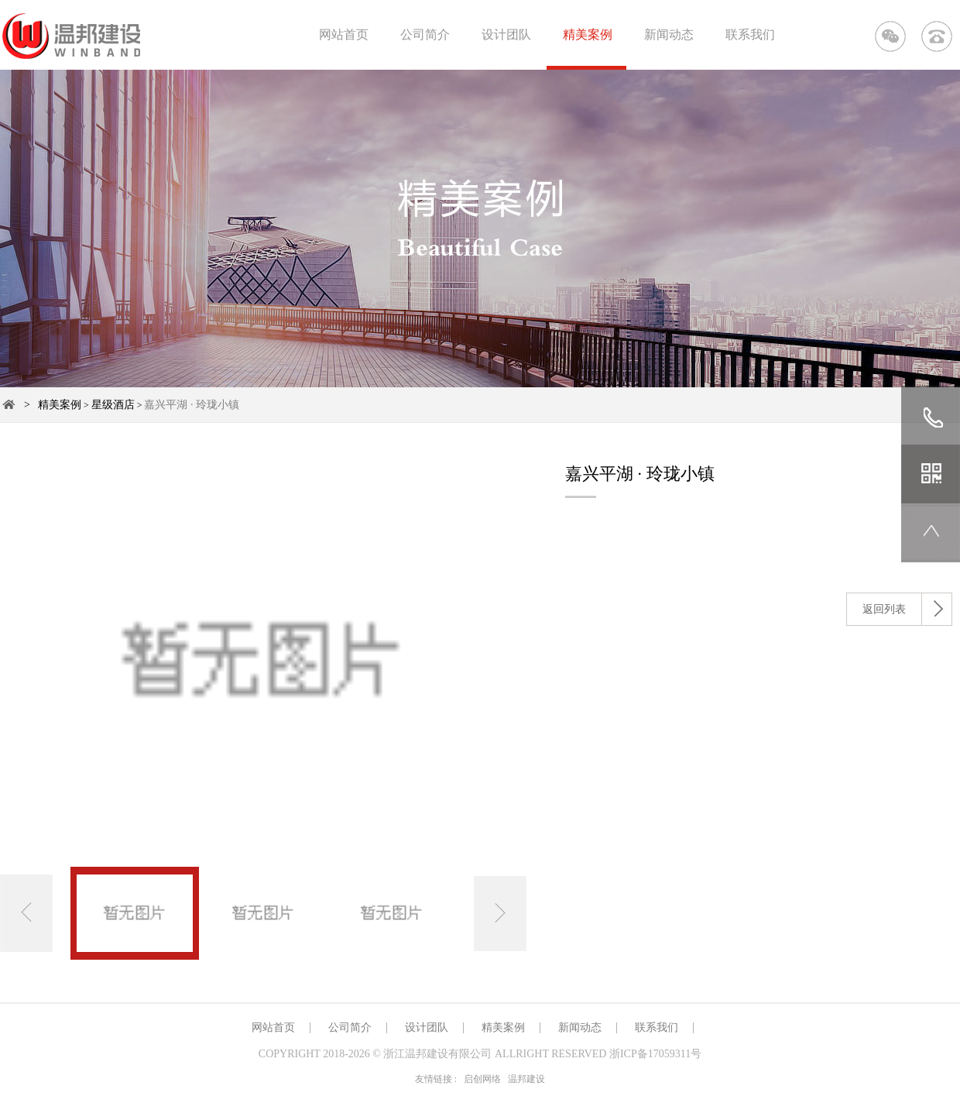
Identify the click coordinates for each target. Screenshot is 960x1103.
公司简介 (425, 34)
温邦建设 (526, 1079)
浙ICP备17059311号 (655, 1054)
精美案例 (587, 34)
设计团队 (506, 34)
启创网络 (482, 1079)
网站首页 (344, 34)
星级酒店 (113, 405)
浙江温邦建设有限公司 (437, 1054)
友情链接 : (436, 1079)
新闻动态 (669, 34)
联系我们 (750, 34)
